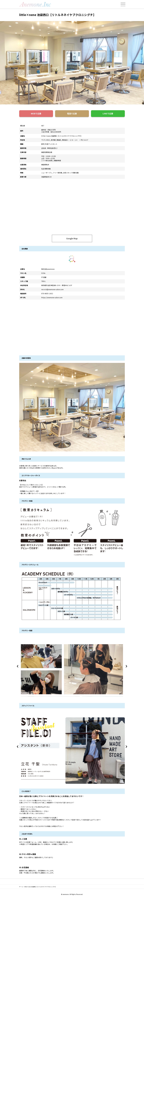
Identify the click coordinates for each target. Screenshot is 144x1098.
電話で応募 (72, 113)
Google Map (78, 238)
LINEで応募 (108, 113)
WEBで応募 (36, 113)
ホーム (21, 886)
